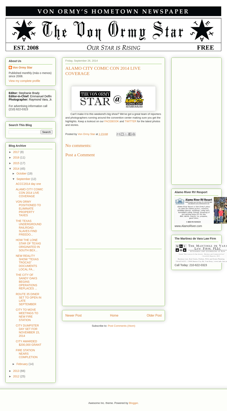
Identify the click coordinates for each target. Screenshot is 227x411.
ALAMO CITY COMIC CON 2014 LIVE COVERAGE (29, 193)
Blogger (133, 403)
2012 (16, 376)
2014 (16, 168)
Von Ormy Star (22, 67)
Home (114, 315)
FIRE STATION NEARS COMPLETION (27, 354)
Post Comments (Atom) (121, 325)
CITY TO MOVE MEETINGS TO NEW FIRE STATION (27, 314)
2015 (16, 163)
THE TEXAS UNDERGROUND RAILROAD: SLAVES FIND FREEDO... (28, 227)
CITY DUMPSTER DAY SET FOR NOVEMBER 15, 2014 (28, 330)
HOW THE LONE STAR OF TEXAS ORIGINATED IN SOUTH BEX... (28, 245)
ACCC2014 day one (28, 183)
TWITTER (130, 121)
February (22, 364)
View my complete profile (24, 80)
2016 (16, 157)
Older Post (154, 315)
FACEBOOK (111, 121)
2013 (16, 370)
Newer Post (73, 315)
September (23, 179)
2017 (16, 152)
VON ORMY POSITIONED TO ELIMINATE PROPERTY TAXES (28, 208)
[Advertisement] (113, 277)
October (21, 173)
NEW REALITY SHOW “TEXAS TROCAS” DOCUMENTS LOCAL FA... (27, 262)
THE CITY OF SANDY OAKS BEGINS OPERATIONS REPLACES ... (26, 281)
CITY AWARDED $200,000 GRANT (28, 343)
